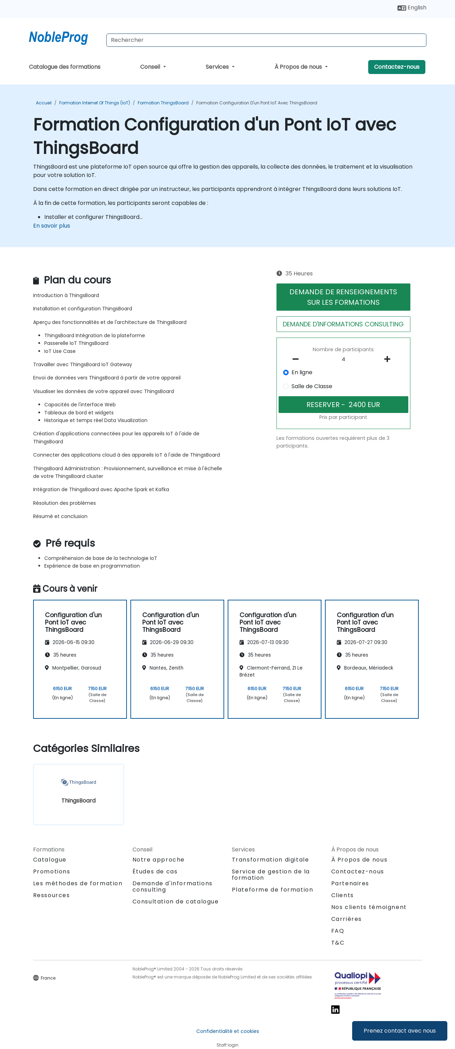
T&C (338, 943)
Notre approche (158, 860)
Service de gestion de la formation (271, 874)
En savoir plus (51, 226)
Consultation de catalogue (175, 901)
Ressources (51, 895)
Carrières (346, 919)
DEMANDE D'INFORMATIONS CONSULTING (343, 324)
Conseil (150, 67)
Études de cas (155, 871)
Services (218, 67)
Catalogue (50, 860)
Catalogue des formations (64, 67)
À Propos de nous (298, 67)
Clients (342, 895)
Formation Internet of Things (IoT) (94, 103)
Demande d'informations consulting (172, 886)
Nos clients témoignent (369, 907)
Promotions (51, 871)
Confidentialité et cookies (227, 1031)
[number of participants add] (389, 359)
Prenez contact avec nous (400, 1031)
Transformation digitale (270, 860)
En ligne (301, 372)
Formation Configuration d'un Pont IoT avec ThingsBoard (256, 103)
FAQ (337, 931)
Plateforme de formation (272, 890)
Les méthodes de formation (78, 883)
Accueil (44, 103)
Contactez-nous (396, 67)
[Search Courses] (266, 40)
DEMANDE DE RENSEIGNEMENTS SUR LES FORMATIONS (343, 297)
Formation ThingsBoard (163, 103)
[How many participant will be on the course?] (343, 359)
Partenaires (350, 883)
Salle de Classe (311, 386)
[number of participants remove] (297, 359)
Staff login (227, 1045)
